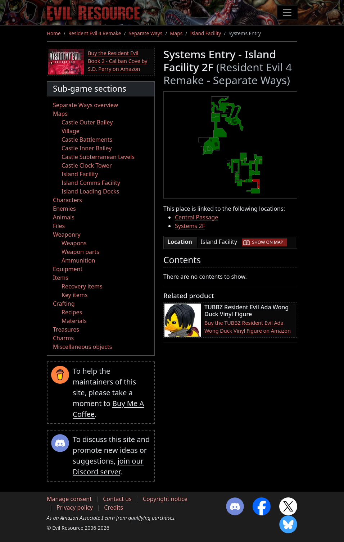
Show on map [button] (267, 242)
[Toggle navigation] (287, 12)
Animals (63, 217)
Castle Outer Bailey (87, 122)
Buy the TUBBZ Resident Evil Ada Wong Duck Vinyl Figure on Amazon (247, 326)
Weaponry (67, 234)
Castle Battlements (87, 140)
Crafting (64, 304)
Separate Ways (146, 33)
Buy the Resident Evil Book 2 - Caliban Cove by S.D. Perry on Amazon (117, 61)
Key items (74, 295)
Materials (74, 321)
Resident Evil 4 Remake (94, 33)
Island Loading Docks (90, 191)
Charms (63, 338)
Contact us (117, 499)
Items (60, 278)
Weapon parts (80, 252)
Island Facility (205, 33)
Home (54, 33)
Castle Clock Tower (87, 165)
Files (59, 226)
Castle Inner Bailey (87, 148)
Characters (67, 200)
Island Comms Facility (91, 183)
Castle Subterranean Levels (98, 157)
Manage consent (69, 499)
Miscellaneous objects (82, 347)
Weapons (74, 243)
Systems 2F (190, 226)
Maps (176, 33)
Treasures (66, 329)
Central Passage (196, 217)
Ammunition (78, 260)
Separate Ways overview (85, 105)
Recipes (72, 312)
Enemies (64, 209)
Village (71, 131)
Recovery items (82, 286)
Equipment (67, 269)
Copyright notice (165, 499)
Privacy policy (74, 507)
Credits (113, 507)
